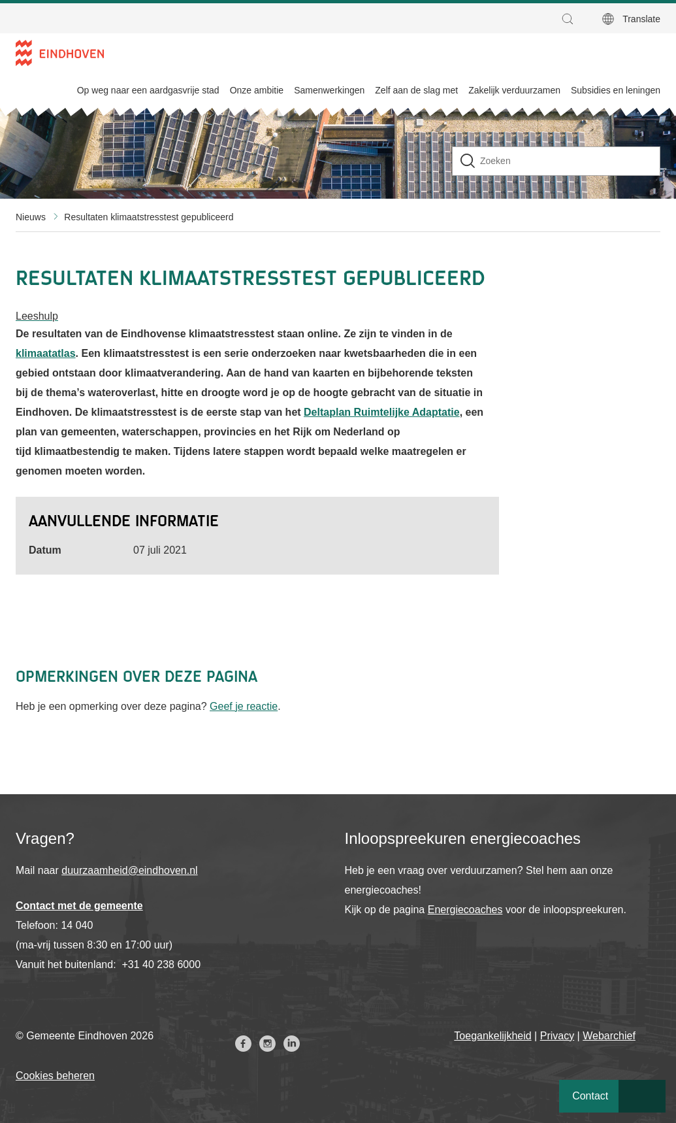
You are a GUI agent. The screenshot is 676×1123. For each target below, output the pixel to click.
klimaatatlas (46, 353)
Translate (641, 19)
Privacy (557, 1035)
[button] (571, 19)
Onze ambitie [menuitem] (256, 90)
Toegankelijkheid (492, 1035)
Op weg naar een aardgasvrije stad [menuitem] (148, 90)
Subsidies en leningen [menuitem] (615, 90)
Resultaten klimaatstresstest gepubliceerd (148, 217)
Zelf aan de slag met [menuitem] (416, 90)
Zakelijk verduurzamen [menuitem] (514, 90)
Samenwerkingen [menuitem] (329, 90)
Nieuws (31, 217)
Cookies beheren (55, 1075)
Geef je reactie (244, 706)
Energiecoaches (465, 909)
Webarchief (609, 1035)
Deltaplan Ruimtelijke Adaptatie (382, 412)
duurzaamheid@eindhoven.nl (129, 870)
